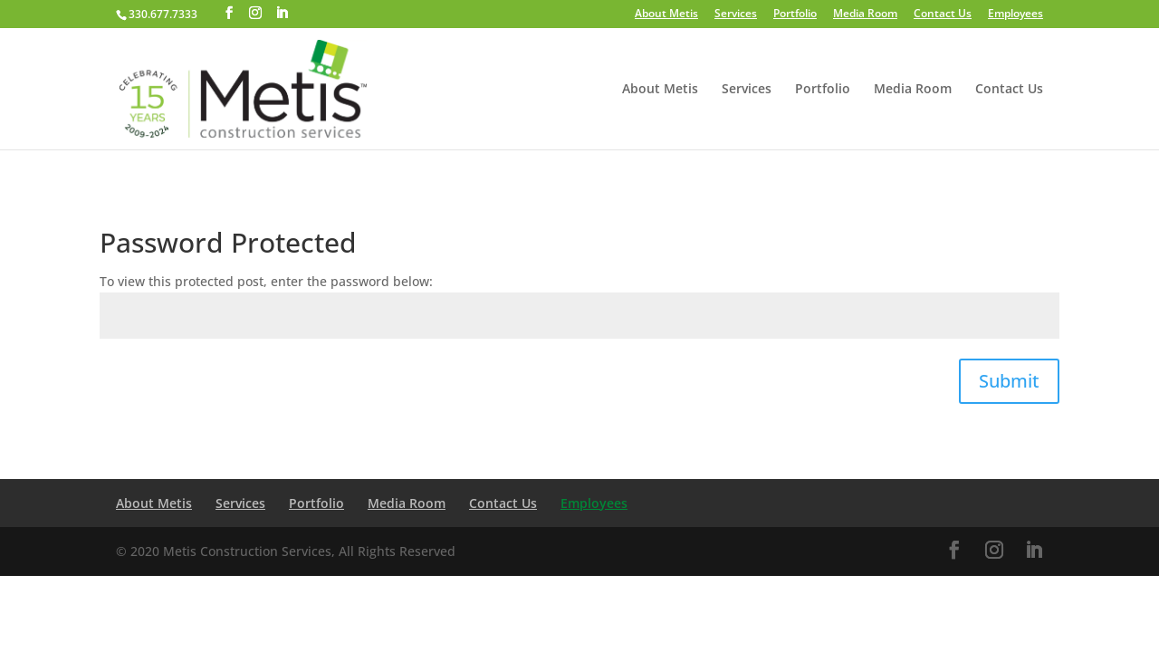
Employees (1015, 14)
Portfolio (795, 14)
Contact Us (943, 14)
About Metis (666, 14)
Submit (1009, 381)
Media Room (865, 14)
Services (735, 14)
